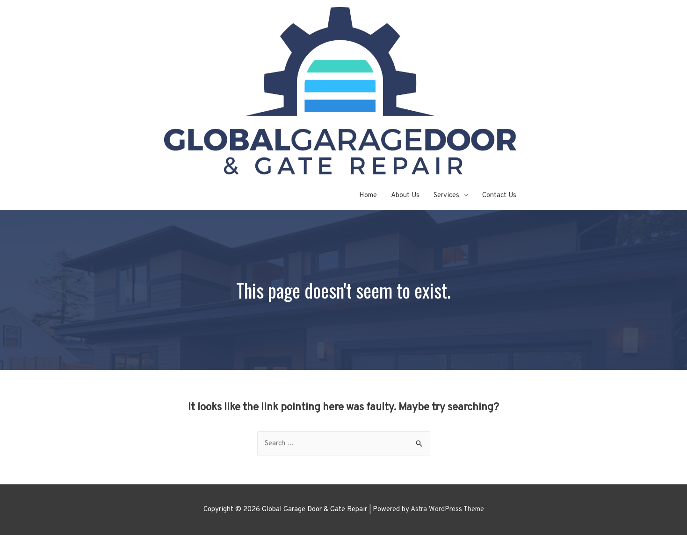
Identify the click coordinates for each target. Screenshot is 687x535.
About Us (405, 195)
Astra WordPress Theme (447, 509)
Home (368, 195)
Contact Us (499, 195)
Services (446, 195)
